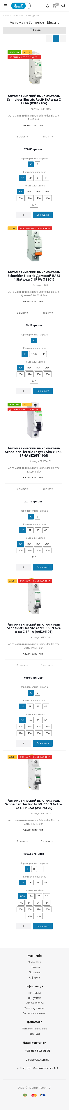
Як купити (34, 998)
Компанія (34, 955)
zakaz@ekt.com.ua (37, 1059)
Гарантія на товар (34, 1013)
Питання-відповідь (34, 1028)
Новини (34, 967)
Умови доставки (34, 1008)
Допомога (34, 1022)
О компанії (34, 962)
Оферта (34, 977)
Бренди (34, 1033)
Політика (34, 972)
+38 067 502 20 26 (37, 1051)
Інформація (34, 986)
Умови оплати (34, 1003)
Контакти (34, 992)
